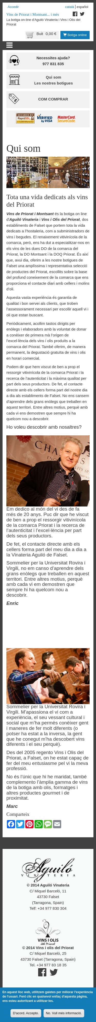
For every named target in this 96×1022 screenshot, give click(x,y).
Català (69, 7)
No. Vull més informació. (64, 1013)
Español (82, 7)
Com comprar (53, 99)
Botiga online (75, 35)
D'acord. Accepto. (26, 1013)
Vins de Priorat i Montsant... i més (32, 14)
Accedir (13, 7)
